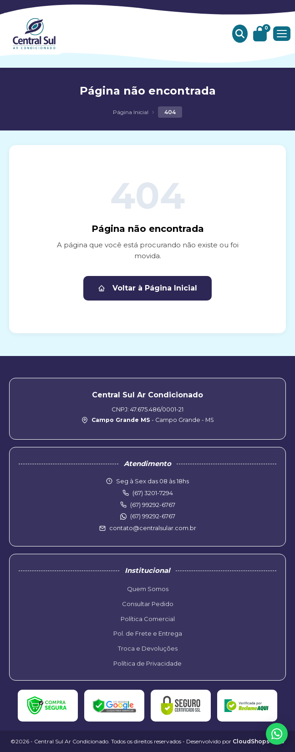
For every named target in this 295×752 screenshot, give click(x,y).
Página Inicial (130, 112)
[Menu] (281, 33)
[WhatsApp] (277, 734)
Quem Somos (147, 588)
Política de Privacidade (147, 663)
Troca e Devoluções (148, 648)
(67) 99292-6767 (152, 516)
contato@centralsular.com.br (152, 527)
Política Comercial (148, 618)
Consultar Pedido (147, 603)
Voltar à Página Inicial (147, 288)
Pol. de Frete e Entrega (147, 633)
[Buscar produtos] (240, 33)
